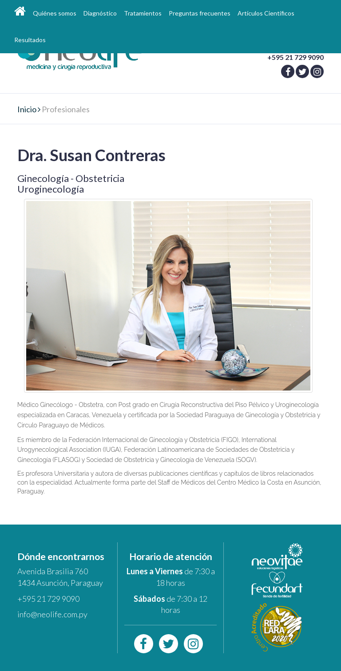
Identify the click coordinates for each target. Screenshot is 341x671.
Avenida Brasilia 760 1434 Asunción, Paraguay (60, 577)
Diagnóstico (100, 13)
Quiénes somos (54, 13)
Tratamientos (143, 13)
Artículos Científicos (266, 13)
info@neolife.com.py (52, 614)
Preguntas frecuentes (199, 13)
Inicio (26, 109)
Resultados (30, 39)
